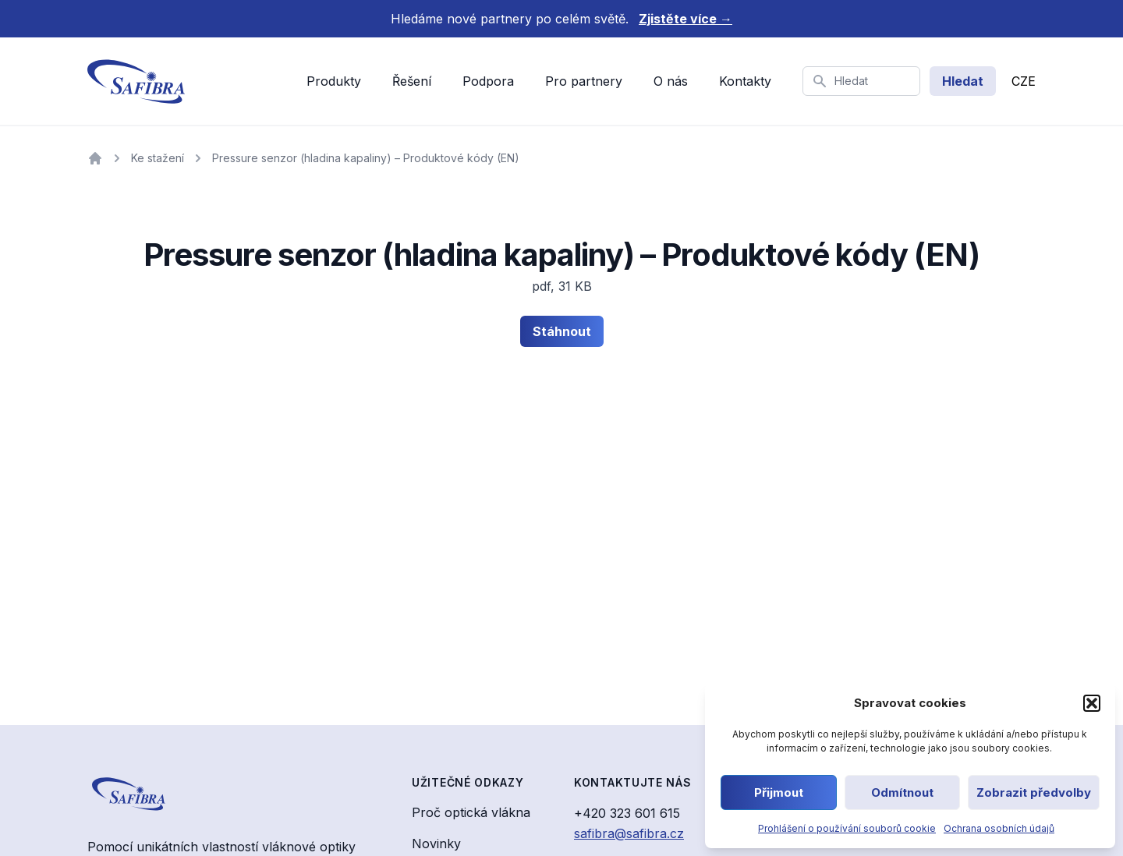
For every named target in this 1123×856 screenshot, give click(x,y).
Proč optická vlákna (471, 812)
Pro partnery (583, 81)
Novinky (436, 843)
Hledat (962, 81)
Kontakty (745, 81)
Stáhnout (562, 331)
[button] (1092, 703)
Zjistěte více (685, 19)
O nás (671, 81)
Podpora (488, 81)
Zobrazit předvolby (1033, 792)
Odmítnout (902, 792)
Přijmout (778, 792)
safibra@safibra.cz (629, 833)
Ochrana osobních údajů (999, 828)
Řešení (411, 81)
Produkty (333, 81)
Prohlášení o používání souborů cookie (847, 828)
